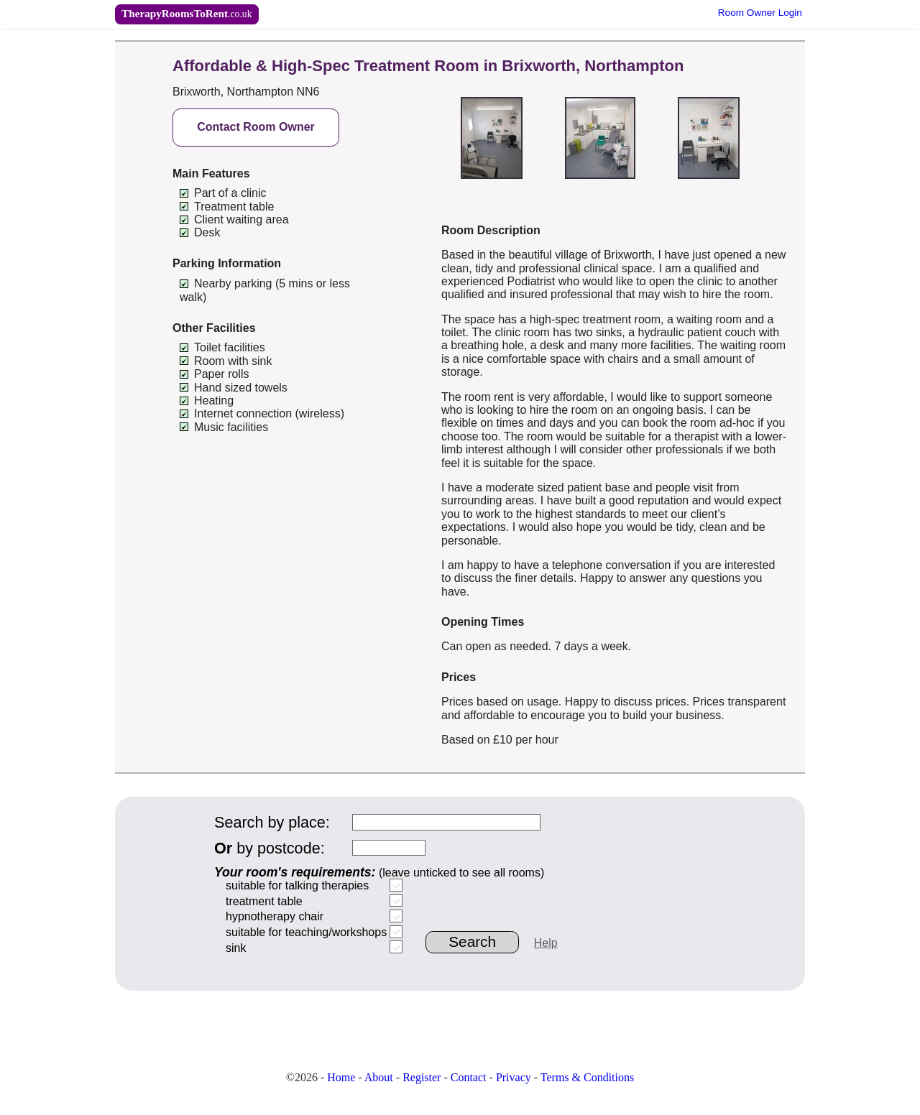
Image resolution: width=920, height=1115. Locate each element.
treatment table (264, 901)
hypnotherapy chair (274, 916)
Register (421, 1077)
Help (546, 943)
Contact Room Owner (256, 127)
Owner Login (760, 12)
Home (341, 1077)
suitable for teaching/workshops (306, 932)
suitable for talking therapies (297, 885)
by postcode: (269, 848)
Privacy (513, 1077)
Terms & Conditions (587, 1077)
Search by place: (272, 822)
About (378, 1077)
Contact (469, 1077)
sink (236, 948)
